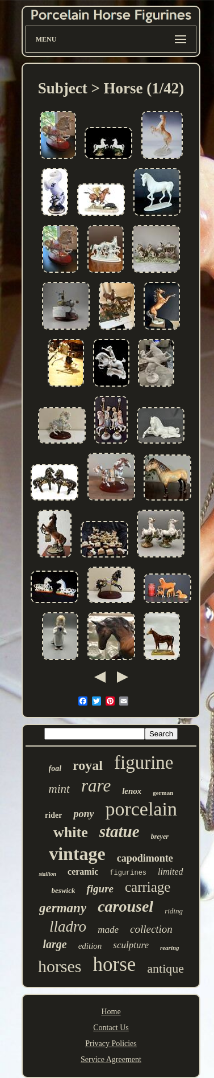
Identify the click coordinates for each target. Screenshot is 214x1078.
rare (96, 786)
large (54, 944)
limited (170, 871)
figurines (128, 873)
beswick (63, 890)
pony (83, 813)
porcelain (141, 808)
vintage (77, 853)
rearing (169, 947)
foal (55, 768)
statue (119, 831)
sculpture (131, 945)
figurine (143, 762)
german (163, 792)
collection (151, 929)
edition (90, 945)
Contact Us (111, 1027)
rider (53, 815)
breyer (160, 837)
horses (60, 966)
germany (62, 908)
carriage (147, 887)
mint (59, 789)
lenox (131, 791)
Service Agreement (111, 1059)
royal (88, 765)
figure (100, 889)
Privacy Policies (111, 1043)
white (70, 832)
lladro (67, 926)
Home (110, 1011)
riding (174, 911)
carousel (125, 906)
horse (114, 964)
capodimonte (145, 858)
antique (165, 968)
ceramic (83, 871)
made (108, 929)
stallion (47, 874)
